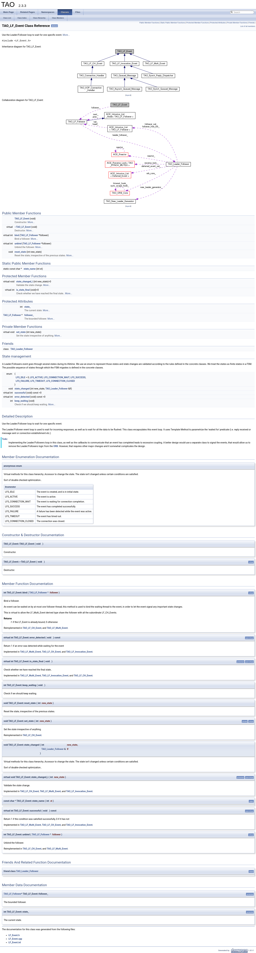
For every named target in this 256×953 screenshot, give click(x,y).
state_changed (22, 388)
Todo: (5, 439)
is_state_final (23, 290)
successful (20, 392)
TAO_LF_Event (22, 218)
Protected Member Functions (197, 23)
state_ (27, 306)
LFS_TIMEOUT (37, 381)
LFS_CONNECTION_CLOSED (60, 381)
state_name (30, 269)
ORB (55, 446)
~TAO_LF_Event (23, 227)
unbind (18, 243)
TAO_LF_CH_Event (32, 628)
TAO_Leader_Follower (21, 349)
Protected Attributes (218, 23)
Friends (251, 23)
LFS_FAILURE (22, 381)
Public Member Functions (149, 23)
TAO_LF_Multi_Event (57, 628)
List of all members (247, 26)
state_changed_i (24, 281)
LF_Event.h (14, 935)
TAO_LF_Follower (29, 235)
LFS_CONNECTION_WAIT (57, 377)
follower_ (29, 315)
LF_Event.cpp (15, 939)
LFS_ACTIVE (36, 377)
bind (17, 235)
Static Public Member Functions (172, 23)
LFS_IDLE (20, 377)
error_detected (22, 396)
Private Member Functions (237, 23)
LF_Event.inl (14, 942)
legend (128, 95)
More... (66, 35)
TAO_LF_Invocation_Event (79, 651)
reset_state (20, 252)
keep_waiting (21, 401)
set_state (21, 332)
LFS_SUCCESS (78, 377)
